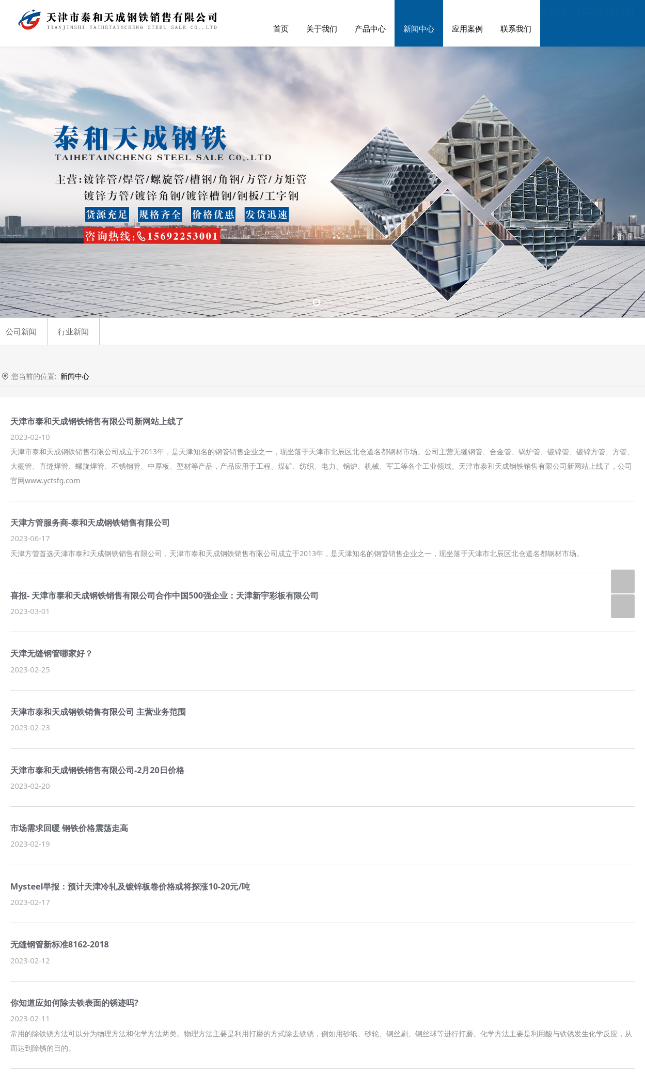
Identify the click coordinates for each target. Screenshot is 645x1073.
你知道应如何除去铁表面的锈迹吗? (74, 1002)
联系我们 (515, 28)
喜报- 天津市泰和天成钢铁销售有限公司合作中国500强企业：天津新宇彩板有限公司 (164, 595)
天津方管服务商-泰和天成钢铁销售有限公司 (90, 522)
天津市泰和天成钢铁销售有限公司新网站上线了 (97, 421)
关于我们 (321, 28)
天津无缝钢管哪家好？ (51, 653)
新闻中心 (418, 28)
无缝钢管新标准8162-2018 (59, 944)
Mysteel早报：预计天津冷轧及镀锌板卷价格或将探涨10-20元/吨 (130, 886)
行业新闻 (73, 331)
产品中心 (370, 28)
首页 (281, 28)
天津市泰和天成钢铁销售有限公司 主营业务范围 (98, 711)
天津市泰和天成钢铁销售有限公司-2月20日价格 (97, 770)
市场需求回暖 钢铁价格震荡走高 (69, 828)
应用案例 (467, 28)
